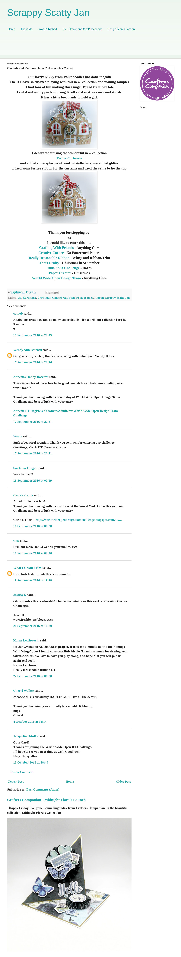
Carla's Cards (23, 495)
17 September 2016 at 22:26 (32, 362)
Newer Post (16, 781)
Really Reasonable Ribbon (49, 258)
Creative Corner (51, 253)
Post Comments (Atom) (42, 789)
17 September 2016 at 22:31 (32, 421)
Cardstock (29, 297)
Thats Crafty (49, 263)
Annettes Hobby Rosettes (30, 377)
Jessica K (19, 595)
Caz (16, 540)
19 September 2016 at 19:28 (32, 580)
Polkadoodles (84, 297)
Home (11, 29)
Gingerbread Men (63, 297)
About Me (26, 29)
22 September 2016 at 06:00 (32, 676)
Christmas (44, 297)
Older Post (123, 781)
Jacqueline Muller (26, 736)
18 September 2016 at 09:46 (32, 553)
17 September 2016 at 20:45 (32, 335)
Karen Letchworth (26, 640)
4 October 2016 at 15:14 (30, 721)
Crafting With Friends (56, 248)
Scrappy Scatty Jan (48, 12)
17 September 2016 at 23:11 (32, 453)
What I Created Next (28, 567)
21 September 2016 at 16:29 (32, 626)
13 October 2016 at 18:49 (30, 762)
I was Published (47, 29)
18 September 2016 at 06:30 (32, 526)
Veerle (17, 436)
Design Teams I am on (121, 29)
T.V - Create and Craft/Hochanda (82, 29)
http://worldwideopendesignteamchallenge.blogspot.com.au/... (78, 519)
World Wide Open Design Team (56, 278)
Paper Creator (60, 273)
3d (19, 297)
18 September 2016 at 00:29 (32, 480)
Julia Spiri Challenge (63, 268)
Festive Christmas (69, 158)
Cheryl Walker (23, 690)
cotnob (18, 313)
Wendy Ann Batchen (27, 350)
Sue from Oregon (25, 468)
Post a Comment (22, 772)
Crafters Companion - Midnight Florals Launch (46, 800)
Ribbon (99, 297)
